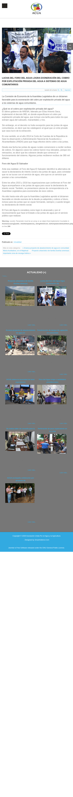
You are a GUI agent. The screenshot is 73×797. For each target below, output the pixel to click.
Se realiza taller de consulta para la (20, 429)
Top (70, 46)
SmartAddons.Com (42, 540)
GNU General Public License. (53, 548)
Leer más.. (32, 325)
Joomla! (11, 548)
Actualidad (18, 242)
